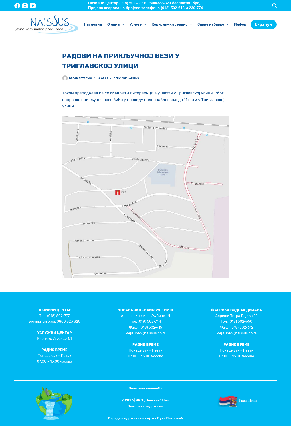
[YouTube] (33, 5)
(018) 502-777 (58, 316)
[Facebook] (17, 5)
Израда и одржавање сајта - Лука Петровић (145, 418)
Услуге (139, 24)
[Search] (274, 5)
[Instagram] (25, 5)
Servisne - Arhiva (126, 78)
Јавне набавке (213, 24)
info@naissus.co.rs (150, 333)
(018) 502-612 (241, 327)
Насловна (93, 24)
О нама (116, 24)
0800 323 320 (68, 321)
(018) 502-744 (149, 321)
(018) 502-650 (240, 321)
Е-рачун (263, 24)
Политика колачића (146, 388)
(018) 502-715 (151, 327)
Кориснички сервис (173, 24)
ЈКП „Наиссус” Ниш (153, 400)
